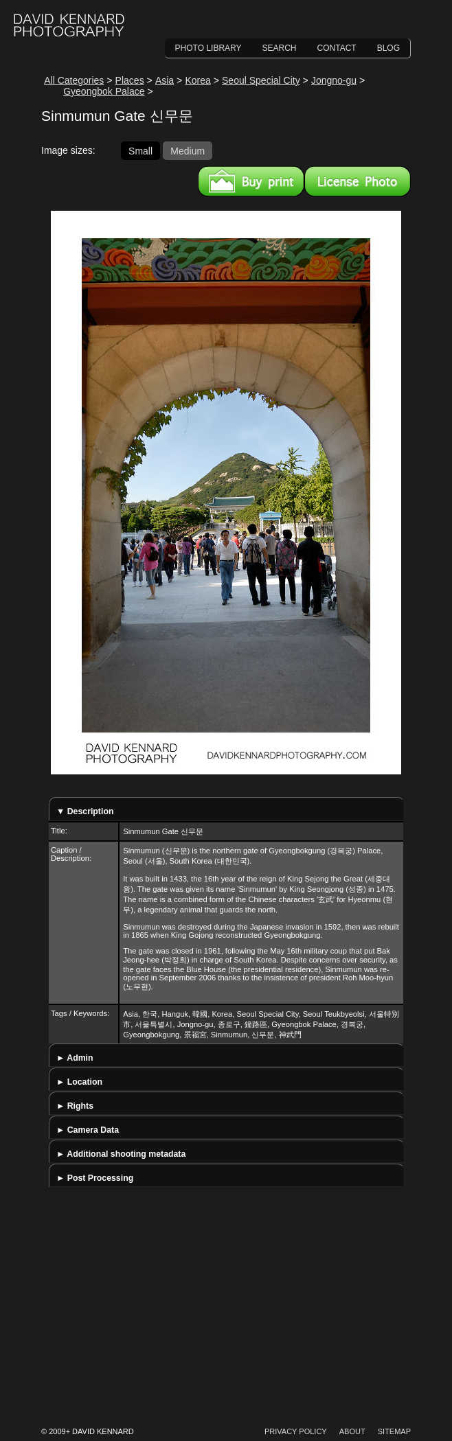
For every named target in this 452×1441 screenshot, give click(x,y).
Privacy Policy (295, 1431)
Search (279, 48)
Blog (388, 48)
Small (140, 150)
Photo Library (208, 48)
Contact (337, 48)
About (352, 1431)
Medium (187, 150)
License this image (357, 181)
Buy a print (251, 181)
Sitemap (394, 1431)
